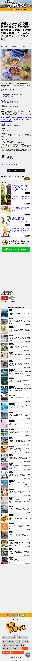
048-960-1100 (8, 158)
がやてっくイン (22, 638)
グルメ (5, 641)
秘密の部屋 (6, 652)
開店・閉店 (12, 638)
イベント (11, 641)
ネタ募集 (5, 648)
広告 (22, 645)
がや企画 (25, 641)
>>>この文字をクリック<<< (9, 96)
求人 (17, 645)
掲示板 (25, 648)
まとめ (18, 641)
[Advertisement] (16, 16)
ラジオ (21, 652)
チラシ (12, 645)
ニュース (5, 645)
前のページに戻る (16, 170)
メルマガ (14, 652)
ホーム (5, 638)
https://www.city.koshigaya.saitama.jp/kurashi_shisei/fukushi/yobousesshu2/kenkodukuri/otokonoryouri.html (16, 119)
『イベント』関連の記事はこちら (11, 165)
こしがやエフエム (15, 648)
